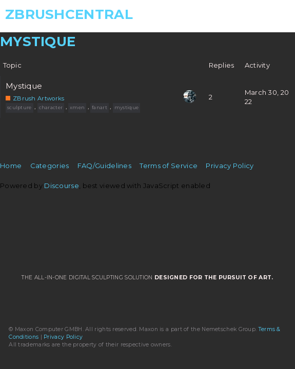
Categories (49, 165)
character (51, 107)
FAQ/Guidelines (104, 165)
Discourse (61, 185)
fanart (99, 107)
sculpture (19, 107)
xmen (77, 107)
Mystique (24, 86)
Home (11, 165)
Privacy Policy (229, 165)
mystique (126, 107)
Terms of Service (169, 165)
